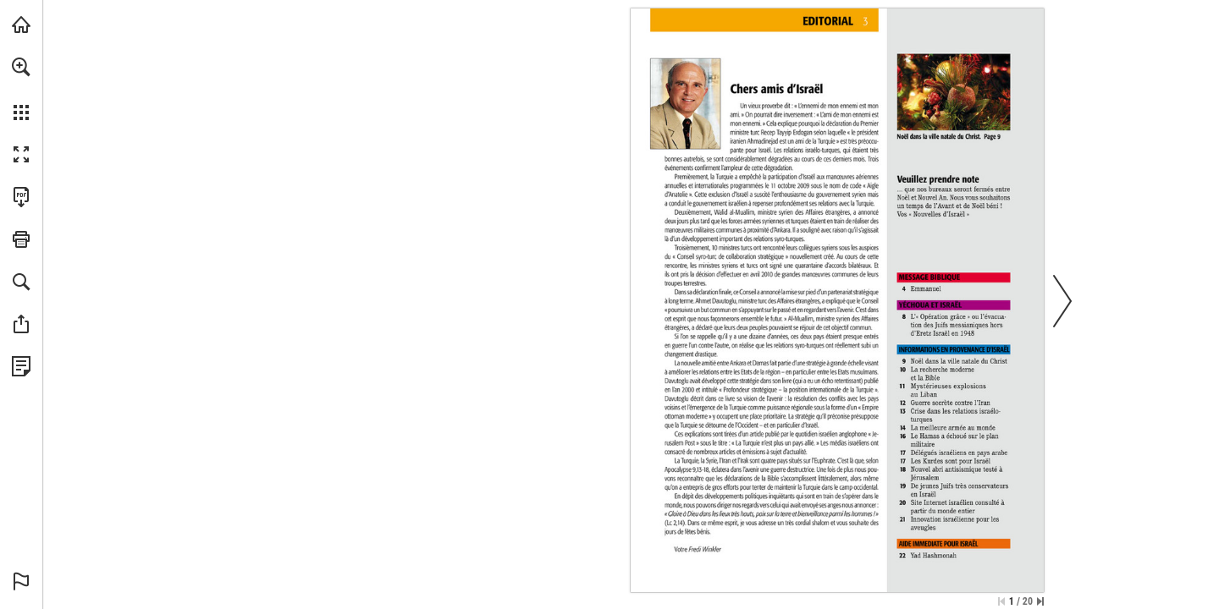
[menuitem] (21, 89)
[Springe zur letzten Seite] (1040, 601)
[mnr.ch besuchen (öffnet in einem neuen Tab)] (21, 24)
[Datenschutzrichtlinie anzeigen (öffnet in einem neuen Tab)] (21, 366)
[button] (21, 67)
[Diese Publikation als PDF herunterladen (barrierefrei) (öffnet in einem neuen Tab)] (21, 197)
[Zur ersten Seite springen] (1001, 601)
